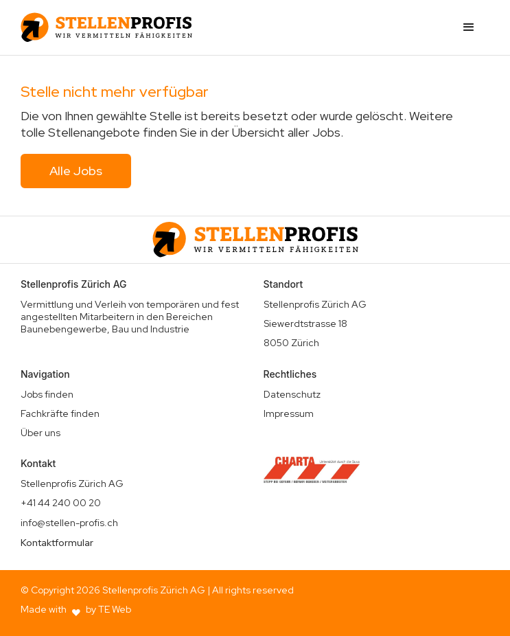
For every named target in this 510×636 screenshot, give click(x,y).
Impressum (289, 413)
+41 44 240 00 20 (61, 503)
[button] (468, 27)
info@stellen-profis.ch (69, 522)
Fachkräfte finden (60, 413)
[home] (106, 27)
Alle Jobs (75, 171)
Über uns (40, 433)
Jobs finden (47, 394)
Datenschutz (292, 394)
